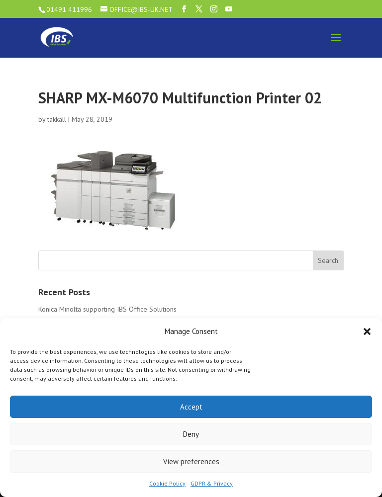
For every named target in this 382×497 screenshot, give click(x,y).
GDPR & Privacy (212, 483)
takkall (56, 119)
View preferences (191, 461)
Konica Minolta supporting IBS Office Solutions (107, 309)
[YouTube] (228, 9)
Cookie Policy (167, 483)
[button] (367, 331)
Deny (191, 434)
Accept (191, 407)
